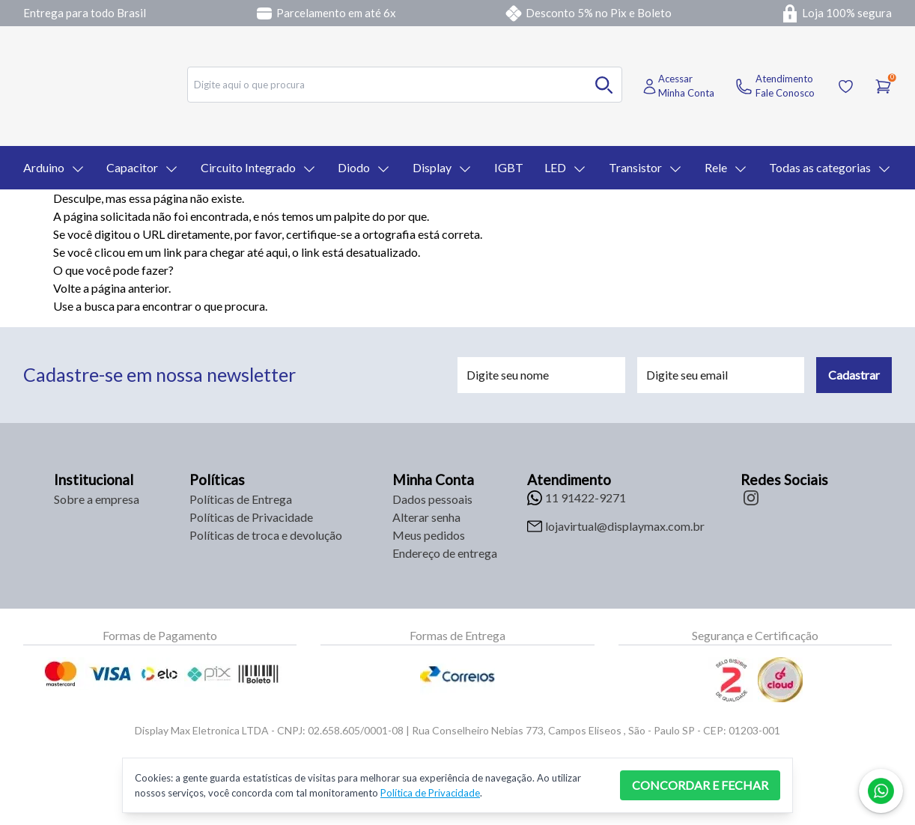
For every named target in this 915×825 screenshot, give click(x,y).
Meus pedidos (428, 535)
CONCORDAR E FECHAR (700, 785)
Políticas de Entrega (240, 499)
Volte (67, 288)
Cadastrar (854, 375)
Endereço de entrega (444, 553)
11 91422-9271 (585, 497)
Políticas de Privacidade (251, 517)
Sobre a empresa (96, 499)
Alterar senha (426, 517)
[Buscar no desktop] (604, 85)
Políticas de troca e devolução (265, 535)
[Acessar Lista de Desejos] (845, 86)
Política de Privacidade (430, 793)
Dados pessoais (432, 499)
